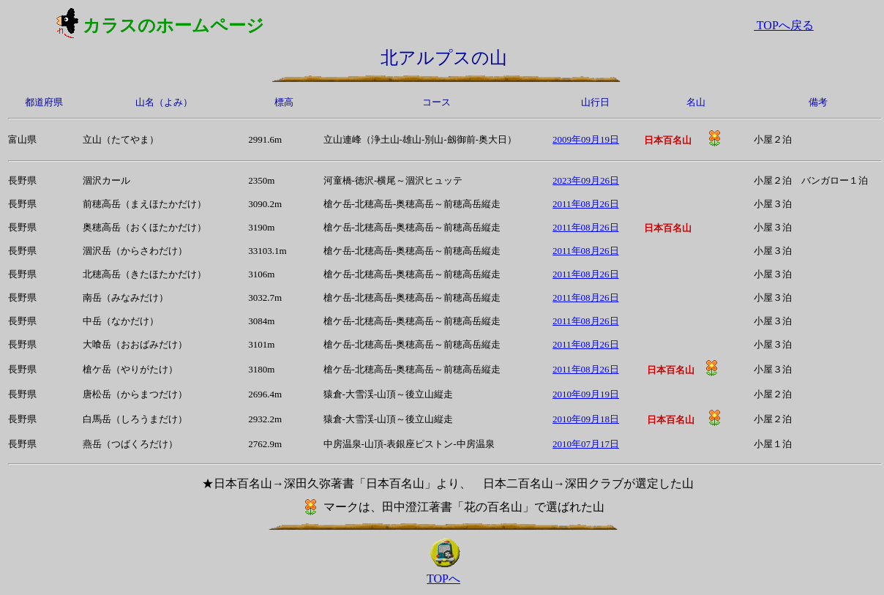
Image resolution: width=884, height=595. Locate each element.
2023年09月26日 (585, 180)
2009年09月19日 (585, 139)
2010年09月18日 (585, 418)
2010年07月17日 (585, 443)
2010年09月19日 (585, 394)
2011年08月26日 (585, 203)
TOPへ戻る (784, 25)
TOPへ (443, 578)
